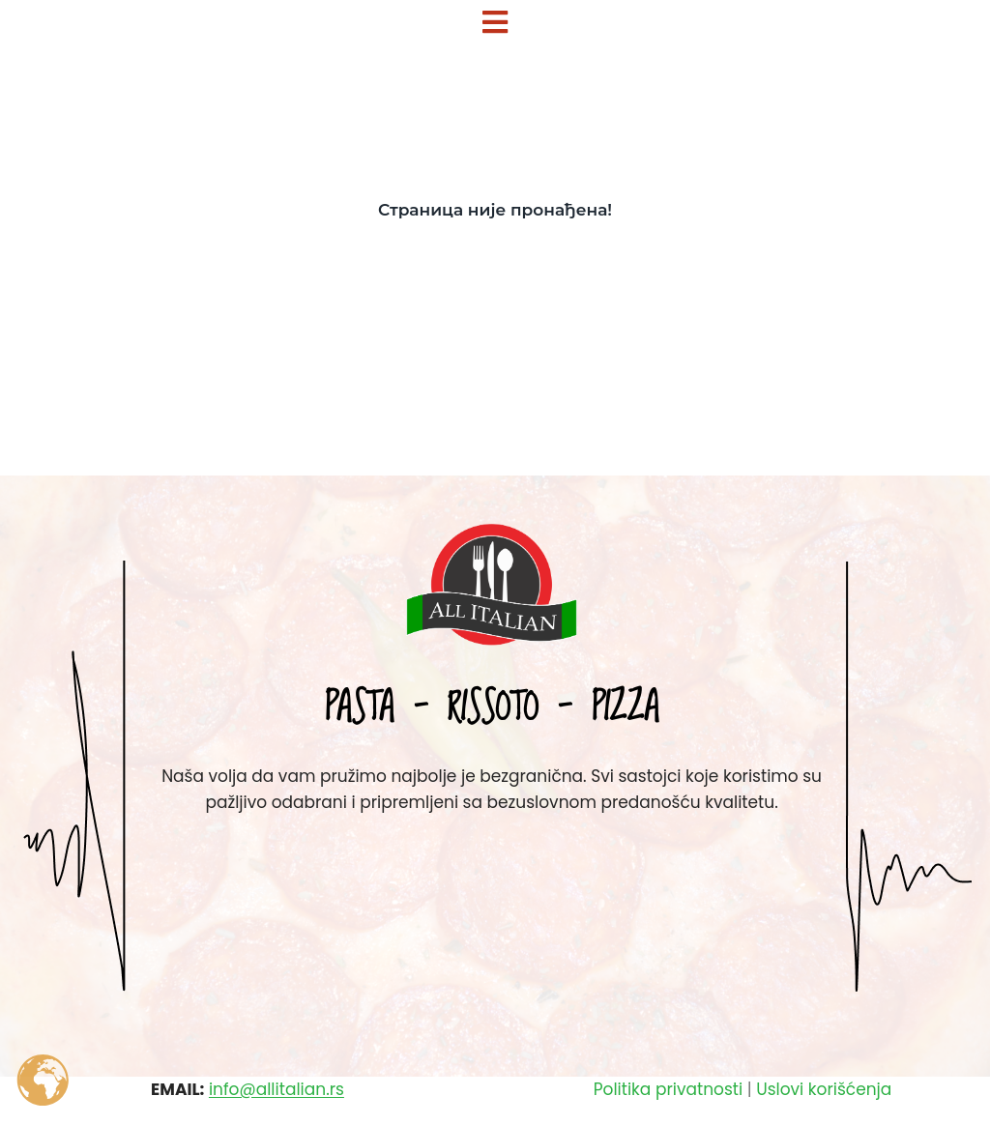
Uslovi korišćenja (823, 1089)
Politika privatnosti (668, 1089)
